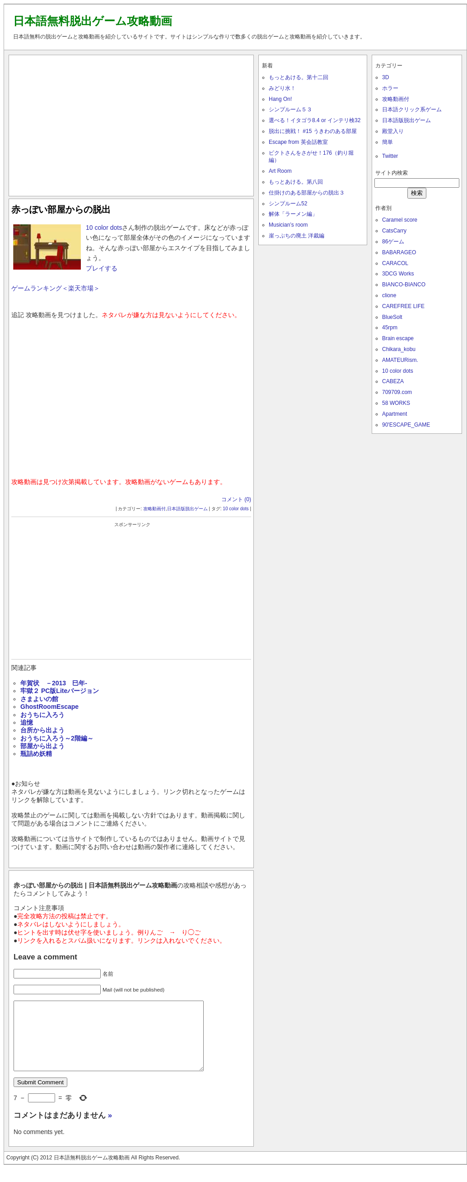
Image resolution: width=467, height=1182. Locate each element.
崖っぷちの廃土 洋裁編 (296, 236)
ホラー (390, 88)
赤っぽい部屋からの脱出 (61, 209)
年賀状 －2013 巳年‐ (53, 683)
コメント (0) (236, 499)
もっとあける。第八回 (296, 182)
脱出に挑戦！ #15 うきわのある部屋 (313, 131)
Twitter (390, 156)
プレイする (101, 268)
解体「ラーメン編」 (293, 214)
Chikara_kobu (399, 349)
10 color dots (104, 227)
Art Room (280, 171)
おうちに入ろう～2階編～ (56, 738)
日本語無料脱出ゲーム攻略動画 (92, 20)
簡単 (387, 142)
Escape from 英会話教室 (298, 142)
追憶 (26, 722)
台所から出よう (42, 730)
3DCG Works (398, 274)
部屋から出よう (42, 746)
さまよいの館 (39, 699)
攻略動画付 (154, 508)
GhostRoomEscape (49, 706)
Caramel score (399, 220)
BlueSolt (392, 317)
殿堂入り (393, 131)
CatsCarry (394, 231)
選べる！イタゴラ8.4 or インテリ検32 (314, 120)
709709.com (397, 392)
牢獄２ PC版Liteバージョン (59, 690)
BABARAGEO (399, 252)
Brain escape (398, 338)
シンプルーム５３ (290, 109)
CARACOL (395, 263)
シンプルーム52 (288, 203)
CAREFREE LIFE (403, 306)
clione (389, 295)
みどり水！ (282, 88)
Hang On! (280, 99)
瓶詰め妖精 (36, 753)
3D (385, 77)
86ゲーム (393, 241)
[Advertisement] (131, 123)
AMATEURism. (400, 360)
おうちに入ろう (42, 714)
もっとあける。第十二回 (298, 77)
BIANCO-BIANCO (403, 284)
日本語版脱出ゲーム (187, 508)
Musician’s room (288, 225)
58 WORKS (396, 403)
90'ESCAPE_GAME (406, 425)
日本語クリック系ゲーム (412, 109)
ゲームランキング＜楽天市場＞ (55, 288)
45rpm (389, 327)
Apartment (394, 414)
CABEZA (393, 381)
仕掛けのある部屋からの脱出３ (307, 193)
